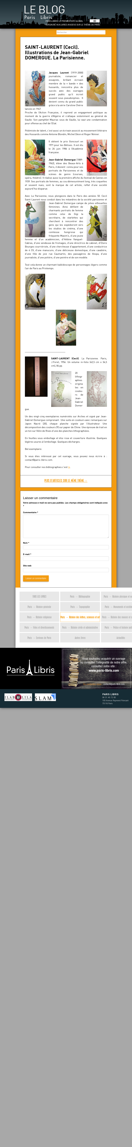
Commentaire (30, 512)
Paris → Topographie (80, 607)
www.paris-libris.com (104, 671)
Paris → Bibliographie (80, 596)
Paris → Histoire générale (39, 607)
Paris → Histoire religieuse (39, 617)
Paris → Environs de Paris (39, 637)
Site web (27, 565)
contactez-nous (93, 684)
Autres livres (80, 637)
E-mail (26, 554)
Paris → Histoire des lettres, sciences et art (80, 617)
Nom (25, 542)
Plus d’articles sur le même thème (65, 480)
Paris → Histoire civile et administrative (80, 627)
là (69, 467)
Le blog (44, 13)
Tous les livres (39, 596)
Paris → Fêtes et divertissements (39, 627)
